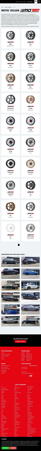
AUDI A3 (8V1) (24, 288)
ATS (2, 409)
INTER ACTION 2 (17, 409)
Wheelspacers (3, 370)
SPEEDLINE (29, 412)
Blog (21, 1)
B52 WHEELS (3, 416)
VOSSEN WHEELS (30, 433)
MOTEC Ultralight (5, 265)
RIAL (28, 394)
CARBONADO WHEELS (5, 428)
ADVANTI (2, 392)
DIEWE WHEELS (17, 388)
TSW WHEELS (29, 421)
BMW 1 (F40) (24, 264)
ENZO (15, 395)
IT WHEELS (16, 412)
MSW (15, 433)
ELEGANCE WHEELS (17, 392)
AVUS (2, 412)
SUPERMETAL (29, 415)
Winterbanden (3, 371)
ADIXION (2, 391)
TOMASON (29, 419)
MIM (15, 425)
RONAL (28, 397)
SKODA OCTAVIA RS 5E (26, 300)
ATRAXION (3, 407)
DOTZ (15, 389)
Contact (24, 1)
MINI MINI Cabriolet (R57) (6, 276)
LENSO (15, 418)
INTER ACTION (16, 407)
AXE (2, 413)
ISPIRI (15, 410)
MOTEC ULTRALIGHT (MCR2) (27, 289)
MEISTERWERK (16, 422)
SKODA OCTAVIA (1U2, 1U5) (7, 288)
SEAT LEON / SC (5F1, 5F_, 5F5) (7, 264)
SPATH (28, 410)
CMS (2, 431)
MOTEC (15, 431)
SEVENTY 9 (29, 404)
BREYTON (3, 425)
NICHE (15, 436)
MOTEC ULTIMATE (25, 265)
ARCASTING (3, 400)
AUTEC (2, 410)
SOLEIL (28, 407)
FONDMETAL (16, 398)
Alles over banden (4, 367)
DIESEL (15, 386)
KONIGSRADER (16, 416)
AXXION (2, 415)
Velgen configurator (8, 7)
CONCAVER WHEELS (4, 433)
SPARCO (28, 409)
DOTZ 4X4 (16, 391)
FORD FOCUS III (24, 276)
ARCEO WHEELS (4, 401)
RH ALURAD (29, 392)
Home (2, 7)
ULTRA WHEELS (30, 422)
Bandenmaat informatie (5, 365)
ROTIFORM (29, 398)
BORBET (2, 424)
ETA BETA (16, 397)
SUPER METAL (29, 413)
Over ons (17, 1)
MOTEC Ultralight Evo (6, 313)
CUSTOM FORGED (4, 436)
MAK (15, 419)
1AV (2, 386)
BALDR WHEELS (4, 418)
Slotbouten (3, 373)
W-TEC (28, 434)
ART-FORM (3, 403)
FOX (15, 400)
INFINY (15, 406)
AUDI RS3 (3, 300)
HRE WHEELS (16, 404)
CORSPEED (3, 434)
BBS (2, 419)
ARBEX (2, 398)
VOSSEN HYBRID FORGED (31, 431)
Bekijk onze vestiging (20, 341)
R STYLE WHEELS (30, 386)
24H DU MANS (3, 388)
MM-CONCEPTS (17, 427)
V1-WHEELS (29, 425)
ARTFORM (3, 404)
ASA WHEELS (3, 406)
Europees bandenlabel (5, 368)
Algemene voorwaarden (5, 354)
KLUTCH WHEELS (17, 415)
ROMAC (28, 395)
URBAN (28, 424)
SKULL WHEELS (30, 406)
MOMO (15, 428)
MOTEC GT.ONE (24, 277)
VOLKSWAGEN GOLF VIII (6, 312)
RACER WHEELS (30, 388)
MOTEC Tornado (5, 325)
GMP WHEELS (16, 403)
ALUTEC (2, 395)
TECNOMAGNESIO (30, 418)
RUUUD (28, 400)
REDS (28, 391)
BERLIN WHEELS (4, 421)
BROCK (2, 427)
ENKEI (15, 394)
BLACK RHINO (3, 422)
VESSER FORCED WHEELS (31, 428)
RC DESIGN (29, 389)
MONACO (16, 430)
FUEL (15, 401)
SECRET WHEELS (30, 401)
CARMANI (3, 430)
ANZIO (2, 397)
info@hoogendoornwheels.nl (27, 373)
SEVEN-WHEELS (30, 403)
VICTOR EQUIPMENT (30, 430)
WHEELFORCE (29, 436)
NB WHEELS (16, 434)
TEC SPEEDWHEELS (30, 416)
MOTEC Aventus (5, 289)
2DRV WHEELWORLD (4, 389)
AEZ (2, 394)
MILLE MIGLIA (16, 424)
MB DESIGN (16, 421)
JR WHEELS (16, 413)
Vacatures (3, 352)
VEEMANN (29, 427)
